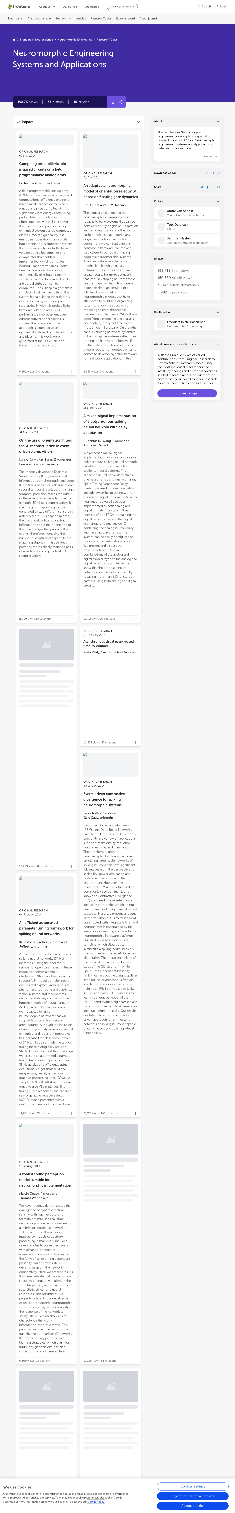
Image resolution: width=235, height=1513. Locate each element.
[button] (56, 102)
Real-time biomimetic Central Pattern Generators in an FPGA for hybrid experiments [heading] (109, 1406)
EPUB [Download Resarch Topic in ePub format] (216, 173)
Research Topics (107, 39)
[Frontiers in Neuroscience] (187, 324)
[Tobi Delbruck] (187, 227)
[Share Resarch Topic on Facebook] (207, 187)
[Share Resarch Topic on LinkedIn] (213, 187)
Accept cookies (192, 1506)
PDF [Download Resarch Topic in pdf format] (206, 173)
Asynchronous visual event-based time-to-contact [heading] (108, 644)
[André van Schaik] (187, 213)
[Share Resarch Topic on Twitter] (201, 187)
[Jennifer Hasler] (187, 240)
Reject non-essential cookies (192, 1496)
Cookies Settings (192, 1486)
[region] (117, 1495)
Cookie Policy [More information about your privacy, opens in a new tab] (96, 1501)
